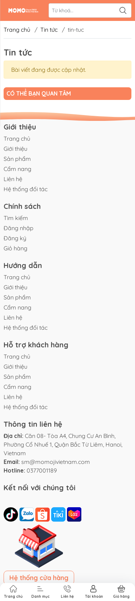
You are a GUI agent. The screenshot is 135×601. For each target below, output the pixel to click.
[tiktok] (11, 513)
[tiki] (59, 513)
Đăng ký (15, 238)
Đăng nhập (18, 228)
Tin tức (49, 29)
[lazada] (74, 513)
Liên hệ (13, 179)
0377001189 (42, 470)
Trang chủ (17, 29)
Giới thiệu (15, 148)
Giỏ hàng (15, 248)
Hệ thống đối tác (26, 189)
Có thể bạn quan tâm (38, 93)
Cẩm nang (17, 168)
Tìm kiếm (16, 217)
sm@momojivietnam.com (55, 461)
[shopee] (43, 513)
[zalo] (27, 513)
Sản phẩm (17, 158)
